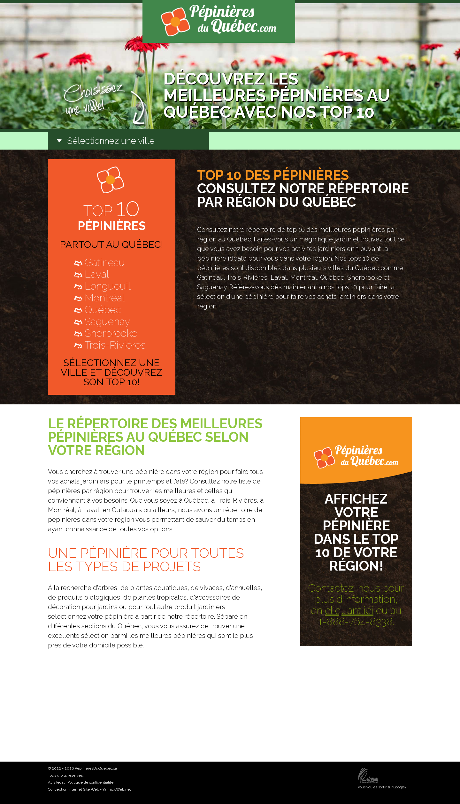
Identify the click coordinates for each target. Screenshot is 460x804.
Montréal (105, 298)
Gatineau (105, 262)
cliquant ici (349, 610)
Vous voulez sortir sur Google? (382, 787)
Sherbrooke (111, 333)
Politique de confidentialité (90, 782)
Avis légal (56, 782)
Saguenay (107, 321)
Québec (103, 309)
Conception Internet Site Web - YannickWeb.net (89, 789)
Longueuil (108, 286)
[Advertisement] (230, 712)
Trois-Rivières (115, 345)
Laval (97, 274)
